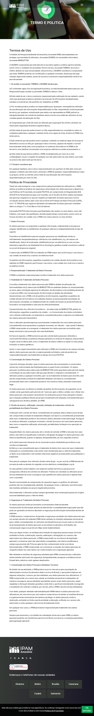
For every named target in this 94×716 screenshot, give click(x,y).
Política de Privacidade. (54, 711)
